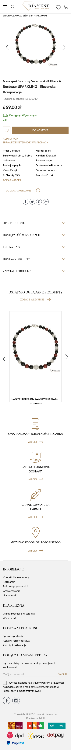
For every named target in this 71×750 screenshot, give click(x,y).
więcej (35, 441)
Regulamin (9, 581)
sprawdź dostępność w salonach (25, 142)
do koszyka (40, 130)
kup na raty (34, 247)
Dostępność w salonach (34, 235)
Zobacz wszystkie (35, 299)
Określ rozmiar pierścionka (19, 613)
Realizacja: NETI (35, 718)
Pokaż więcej (12, 180)
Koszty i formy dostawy (16, 640)
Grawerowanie (11, 590)
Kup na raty (11, 138)
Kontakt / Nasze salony (16, 577)
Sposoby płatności (13, 636)
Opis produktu (34, 223)
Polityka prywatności (15, 586)
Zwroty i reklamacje (14, 645)
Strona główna (12, 15)
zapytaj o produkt (34, 271)
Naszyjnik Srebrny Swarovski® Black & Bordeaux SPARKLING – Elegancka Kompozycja (36, 399)
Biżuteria (28, 15)
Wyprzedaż (9, 618)
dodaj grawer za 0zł (18, 190)
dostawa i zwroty (34, 259)
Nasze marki (10, 595)
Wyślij (63, 674)
